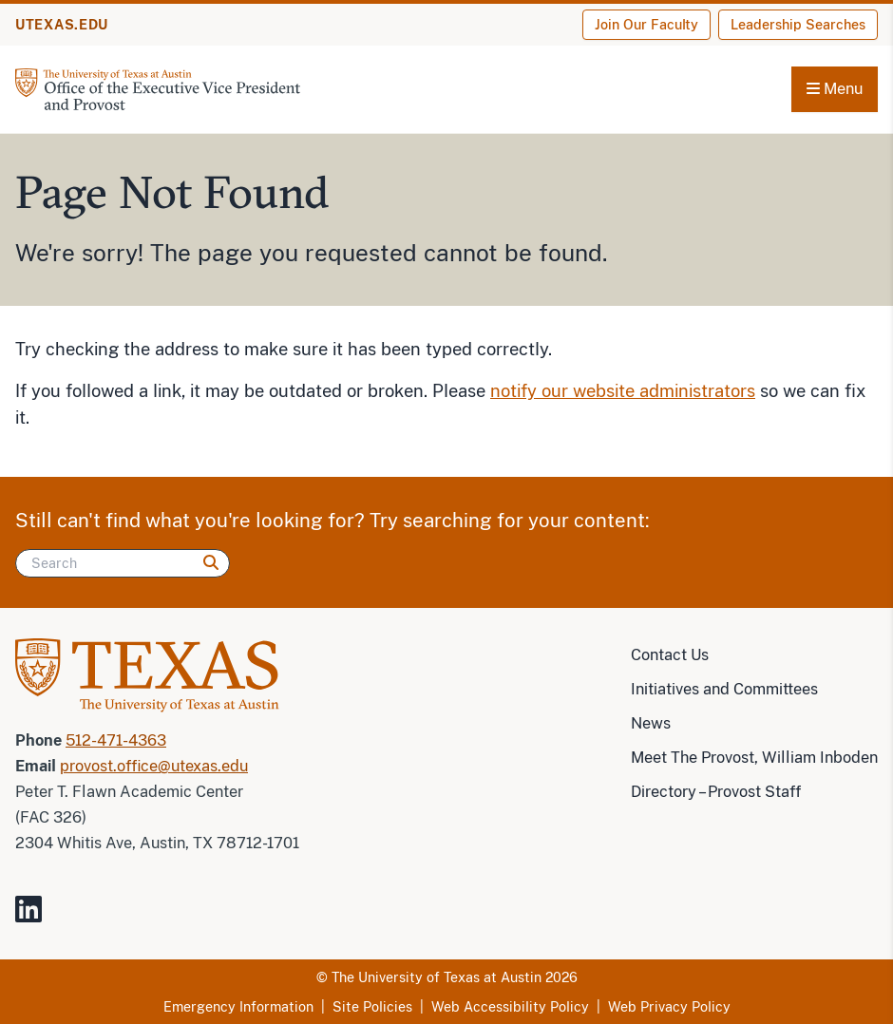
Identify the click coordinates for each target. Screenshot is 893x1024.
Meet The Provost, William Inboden (754, 758)
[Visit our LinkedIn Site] (36, 917)
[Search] (122, 563)
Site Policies (372, 1007)
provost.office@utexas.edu (154, 766)
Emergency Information (238, 1007)
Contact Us (670, 655)
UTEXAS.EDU (61, 24)
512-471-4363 (116, 740)
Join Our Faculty (646, 24)
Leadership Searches (798, 24)
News (651, 723)
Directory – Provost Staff (716, 792)
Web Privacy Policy (669, 1007)
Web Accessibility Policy (510, 1007)
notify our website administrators (622, 391)
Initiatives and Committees (724, 689)
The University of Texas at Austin (437, 977)
